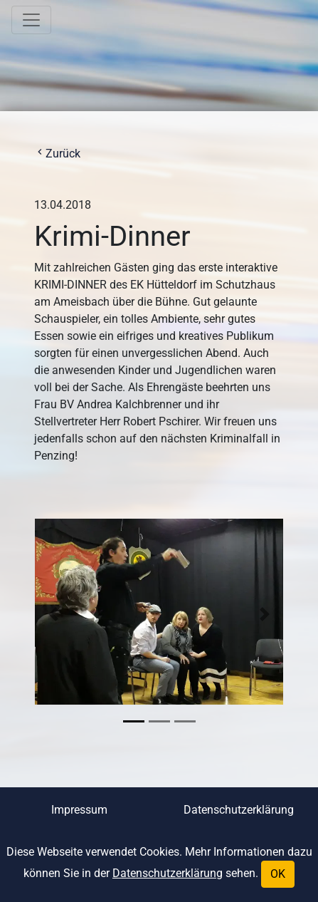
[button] (53, 614)
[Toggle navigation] (31, 20)
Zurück (57, 153)
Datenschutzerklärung (239, 810)
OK (277, 874)
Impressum (79, 810)
